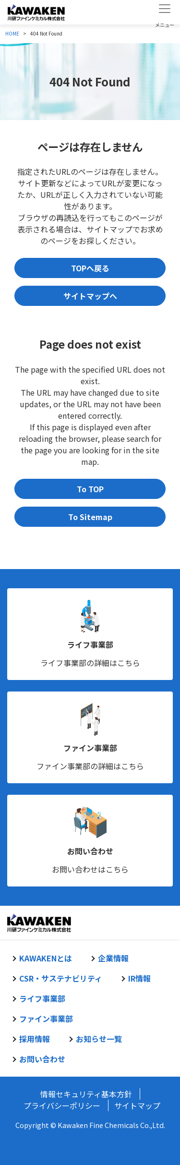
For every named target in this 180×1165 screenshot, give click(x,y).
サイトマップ (137, 1105)
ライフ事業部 (90, 644)
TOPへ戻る (90, 268)
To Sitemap (90, 516)
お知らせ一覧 (99, 1038)
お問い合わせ (90, 851)
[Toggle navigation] (164, 12)
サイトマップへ (90, 296)
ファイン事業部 (90, 747)
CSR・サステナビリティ (60, 978)
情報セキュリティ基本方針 (86, 1094)
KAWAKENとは (45, 958)
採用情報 (34, 1038)
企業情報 (113, 958)
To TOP (90, 489)
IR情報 (139, 978)
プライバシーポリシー (62, 1105)
